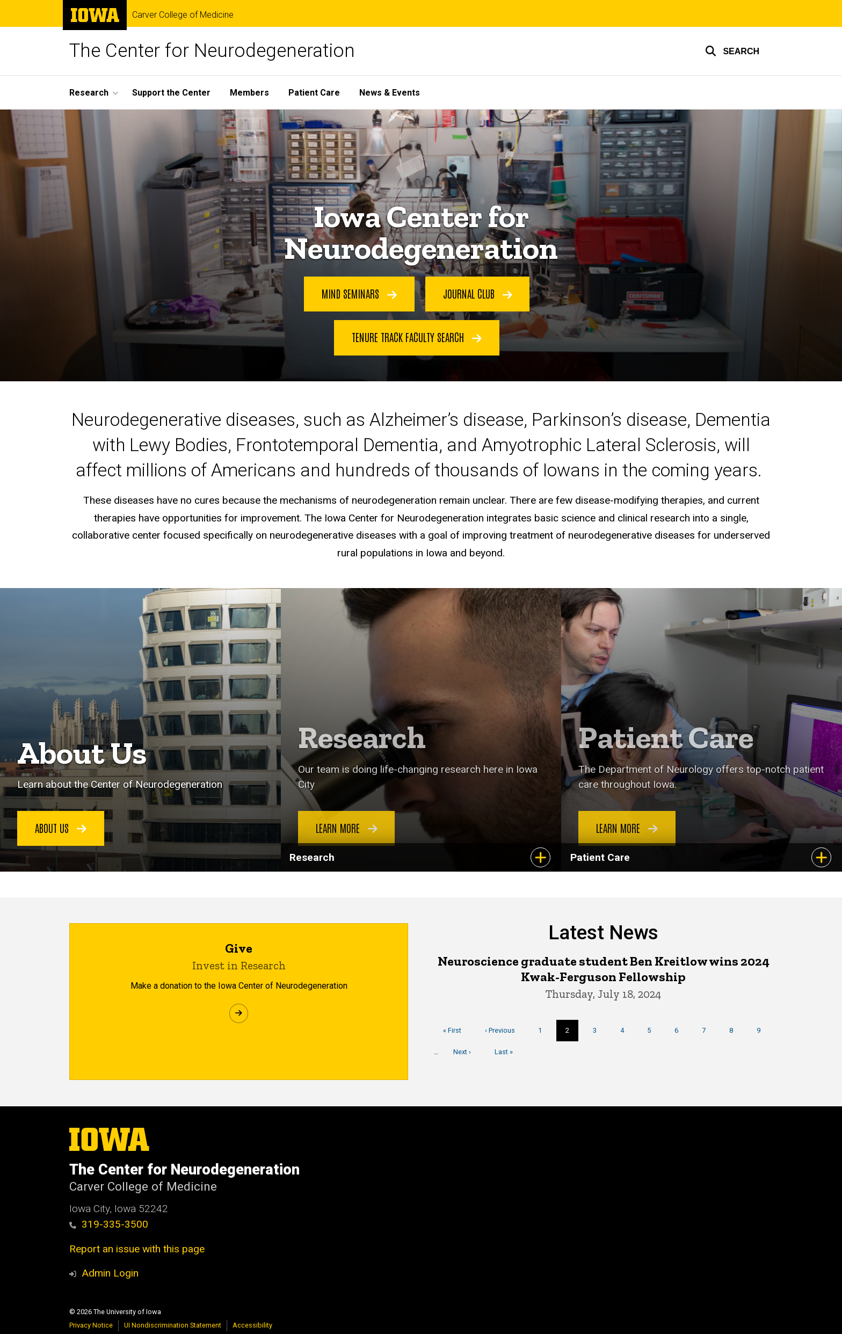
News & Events (389, 93)
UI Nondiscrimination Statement (172, 1325)
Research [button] (88, 93)
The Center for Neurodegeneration (212, 50)
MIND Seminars (359, 294)
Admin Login (110, 1273)
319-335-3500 (108, 1224)
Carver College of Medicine (183, 15)
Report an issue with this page (137, 1249)
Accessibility (252, 1325)
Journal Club (477, 294)
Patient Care (314, 93)
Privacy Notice (91, 1325)
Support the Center (171, 93)
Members (249, 93)
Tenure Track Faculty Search (417, 337)
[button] (732, 51)
